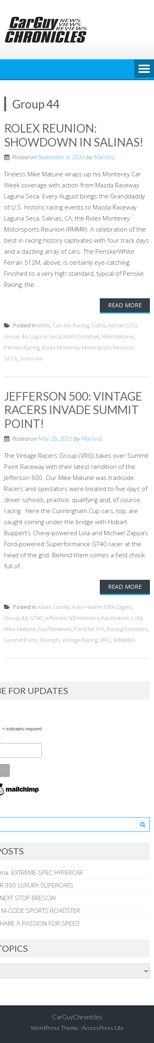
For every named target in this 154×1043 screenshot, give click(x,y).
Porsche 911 (89, 629)
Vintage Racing (79, 640)
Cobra (98, 325)
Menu (144, 69)
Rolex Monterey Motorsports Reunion (88, 347)
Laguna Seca (45, 336)
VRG (105, 640)
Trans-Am (31, 358)
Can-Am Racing (71, 325)
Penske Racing (21, 347)
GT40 (36, 618)
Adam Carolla (53, 606)
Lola (137, 618)
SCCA (10, 358)
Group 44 (15, 336)
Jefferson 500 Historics (72, 618)
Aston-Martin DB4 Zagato (102, 606)
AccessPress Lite (103, 1027)
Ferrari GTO (122, 325)
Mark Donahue (81, 336)
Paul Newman (54, 629)
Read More (125, 305)
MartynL (104, 156)
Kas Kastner (115, 618)
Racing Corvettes (127, 629)
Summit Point (20, 640)
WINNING (124, 640)
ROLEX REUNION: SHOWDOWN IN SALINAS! (73, 135)
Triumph (49, 640)
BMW (43, 325)
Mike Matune (117, 336)
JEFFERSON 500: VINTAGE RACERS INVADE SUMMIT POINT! (73, 409)
